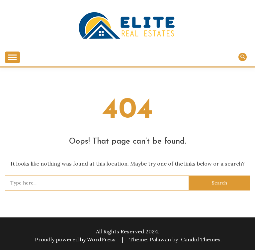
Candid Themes (200, 239)
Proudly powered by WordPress (76, 239)
